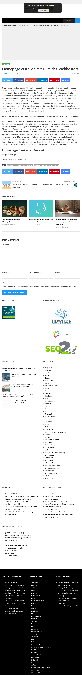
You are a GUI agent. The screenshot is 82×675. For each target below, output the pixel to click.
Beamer (48, 378)
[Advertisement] (41, 43)
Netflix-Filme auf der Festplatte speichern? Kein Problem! (22, 386)
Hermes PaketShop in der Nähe (69, 606)
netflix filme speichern (53, 496)
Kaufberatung (50, 401)
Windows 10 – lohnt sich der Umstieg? (56, 185)
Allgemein (6, 64)
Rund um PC (49, 442)
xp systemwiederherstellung (14, 548)
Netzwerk (48, 427)
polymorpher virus (51, 517)
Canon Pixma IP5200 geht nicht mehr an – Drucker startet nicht (24, 402)
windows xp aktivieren (12, 543)
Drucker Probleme (51, 386)
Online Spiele (49, 429)
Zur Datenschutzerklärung (51, 8)
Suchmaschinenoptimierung (55, 453)
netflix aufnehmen (51, 509)
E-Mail (47, 388)
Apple (47, 375)
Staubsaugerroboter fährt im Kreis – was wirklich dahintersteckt (68, 600)
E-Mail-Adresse (34, 273)
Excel (49, 419)
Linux (47, 409)
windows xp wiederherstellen (15, 540)
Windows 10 (49, 455)
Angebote (48, 370)
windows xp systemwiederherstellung (18, 535)
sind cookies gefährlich (53, 507)
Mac (46, 411)
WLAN (47, 476)
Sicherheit (48, 445)
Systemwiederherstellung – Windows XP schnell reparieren (18, 369)
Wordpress (49, 478)
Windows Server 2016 (52, 465)
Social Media (49, 447)
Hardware (48, 396)
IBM (46, 399)
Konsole (48, 404)
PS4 (49, 406)
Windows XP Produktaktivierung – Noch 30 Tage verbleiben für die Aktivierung (18, 396)
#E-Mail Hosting (20, 165)
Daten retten (49, 380)
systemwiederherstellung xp (14, 532)
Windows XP (49, 471)
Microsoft (48, 414)
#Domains (10, 165)
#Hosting (30, 165)
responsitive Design (52, 440)
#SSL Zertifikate (39, 165)
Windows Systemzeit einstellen (21, 499)
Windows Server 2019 (52, 468)
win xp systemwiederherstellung (16, 545)
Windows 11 (49, 458)
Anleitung (48, 373)
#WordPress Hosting (52, 165)
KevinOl (7, 512)
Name (4, 273)
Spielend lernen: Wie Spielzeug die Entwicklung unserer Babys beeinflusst (66, 222)
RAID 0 (14, 494)
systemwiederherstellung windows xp (58, 512)
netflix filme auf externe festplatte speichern (60, 504)
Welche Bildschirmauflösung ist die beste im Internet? (23, 375)
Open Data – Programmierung (55, 432)
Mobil (47, 424)
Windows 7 (49, 460)
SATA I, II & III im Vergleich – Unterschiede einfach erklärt (38, 25)
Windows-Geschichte (52, 473)
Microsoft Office (50, 417)
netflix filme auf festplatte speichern (57, 501)
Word (50, 422)
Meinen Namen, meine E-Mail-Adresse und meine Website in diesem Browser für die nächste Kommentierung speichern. (39, 286)
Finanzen (48, 391)
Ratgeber (48, 437)
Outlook (48, 435)
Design (47, 383)
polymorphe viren (51, 499)
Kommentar (6, 244)
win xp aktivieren (51, 494)
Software (48, 450)
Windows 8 (49, 463)
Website (57, 273)
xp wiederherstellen (11, 556)
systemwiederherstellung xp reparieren (59, 514)
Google (47, 393)
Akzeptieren (43, 10)
